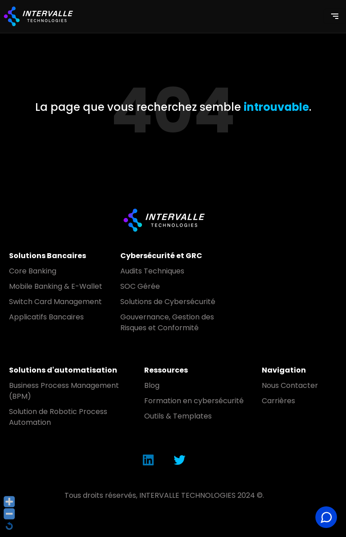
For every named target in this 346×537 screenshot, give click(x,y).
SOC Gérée (140, 286)
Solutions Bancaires (47, 255)
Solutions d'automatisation (63, 370)
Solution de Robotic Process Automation (58, 417)
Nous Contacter (290, 385)
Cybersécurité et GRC (161, 255)
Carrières (278, 401)
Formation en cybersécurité (194, 401)
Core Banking (32, 271)
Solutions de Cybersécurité (167, 301)
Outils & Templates (178, 416)
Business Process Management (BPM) (64, 390)
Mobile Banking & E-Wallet (55, 286)
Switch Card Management (55, 301)
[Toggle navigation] (334, 16)
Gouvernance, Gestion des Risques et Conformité (167, 322)
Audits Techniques (152, 271)
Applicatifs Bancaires (46, 317)
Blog (151, 385)
